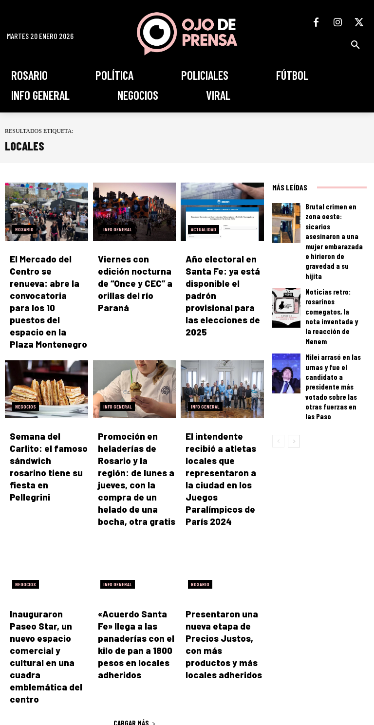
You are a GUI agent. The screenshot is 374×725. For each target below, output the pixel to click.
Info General (117, 229)
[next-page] (294, 351)
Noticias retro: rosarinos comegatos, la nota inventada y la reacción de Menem (334, 266)
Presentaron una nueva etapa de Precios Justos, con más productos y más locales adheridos (223, 557)
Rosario (24, 229)
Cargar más (134, 613)
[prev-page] (278, 351)
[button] (355, 44)
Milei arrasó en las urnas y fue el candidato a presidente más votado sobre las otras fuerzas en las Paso (333, 312)
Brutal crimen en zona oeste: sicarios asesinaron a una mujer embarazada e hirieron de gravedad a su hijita (335, 221)
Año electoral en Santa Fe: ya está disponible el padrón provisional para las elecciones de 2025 (223, 279)
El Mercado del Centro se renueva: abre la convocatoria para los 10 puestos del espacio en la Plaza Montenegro (48, 279)
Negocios (25, 363)
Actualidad (203, 229)
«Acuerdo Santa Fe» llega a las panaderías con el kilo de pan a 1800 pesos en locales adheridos (134, 557)
